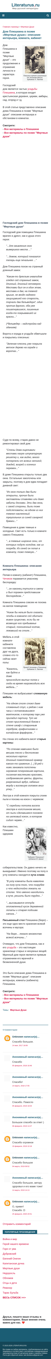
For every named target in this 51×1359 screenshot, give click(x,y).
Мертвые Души (27, 27)
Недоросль (9, 1273)
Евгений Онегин (12, 1258)
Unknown (17, 1036)
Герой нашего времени (16, 1244)
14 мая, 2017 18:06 (20, 1045)
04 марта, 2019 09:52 (21, 1166)
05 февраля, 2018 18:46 (22, 1066)
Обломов (8, 1278)
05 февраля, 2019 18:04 (22, 1106)
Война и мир (10, 1239)
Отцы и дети (10, 1283)
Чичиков (7, 578)
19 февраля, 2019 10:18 (22, 1146)
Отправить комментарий (17, 1224)
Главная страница (11, 27)
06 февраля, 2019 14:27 (22, 1126)
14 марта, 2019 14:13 (21, 1190)
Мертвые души (11, 1268)
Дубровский (9, 1253)
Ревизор (7, 1288)
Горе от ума (9, 1249)
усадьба (11, 947)
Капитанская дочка (13, 1263)
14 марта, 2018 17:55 (21, 1086)
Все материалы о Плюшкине (21, 129)
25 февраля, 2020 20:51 (22, 1214)
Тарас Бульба (10, 1292)
